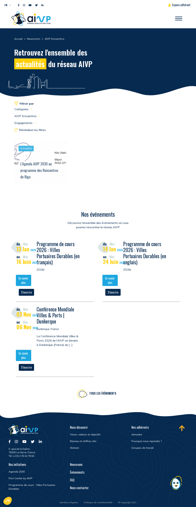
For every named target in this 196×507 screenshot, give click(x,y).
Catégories (21, 109)
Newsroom (76, 464)
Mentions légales (69, 502)
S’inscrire (26, 292)
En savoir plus (23, 280)
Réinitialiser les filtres (30, 130)
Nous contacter (79, 487)
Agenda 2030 (17, 471)
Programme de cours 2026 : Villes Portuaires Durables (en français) (58, 253)
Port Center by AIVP (20, 478)
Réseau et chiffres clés (83, 441)
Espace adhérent (181, 5)
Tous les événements (102, 394)
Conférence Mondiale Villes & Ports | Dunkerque (55, 315)
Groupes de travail (142, 447)
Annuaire (136, 434)
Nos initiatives (17, 464)
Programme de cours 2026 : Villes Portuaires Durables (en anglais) (144, 253)
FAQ (72, 480)
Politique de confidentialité (98, 502)
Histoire (74, 447)
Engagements (23, 123)
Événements (77, 472)
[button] (6, 5)
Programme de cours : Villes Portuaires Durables (32, 486)
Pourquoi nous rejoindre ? (146, 441)
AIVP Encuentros (25, 116)
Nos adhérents (140, 427)
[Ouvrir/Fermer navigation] (179, 19)
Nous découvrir (79, 427)
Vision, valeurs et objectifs (85, 434)
